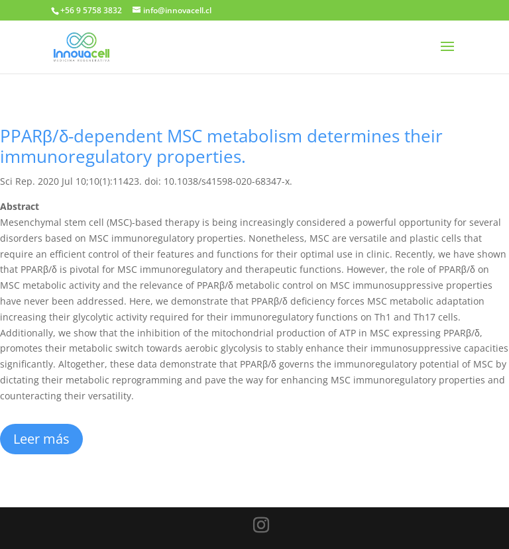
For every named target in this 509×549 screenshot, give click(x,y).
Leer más (41, 439)
